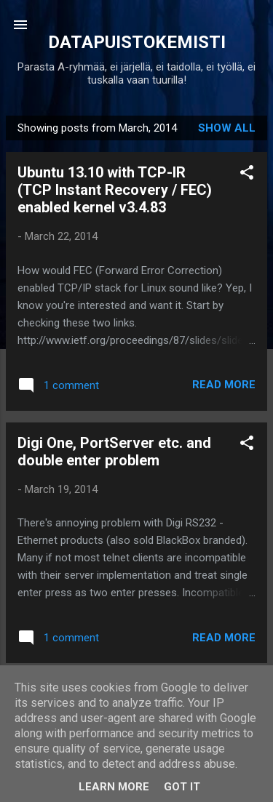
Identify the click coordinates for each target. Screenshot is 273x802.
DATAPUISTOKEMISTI (137, 42)
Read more (224, 384)
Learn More (114, 786)
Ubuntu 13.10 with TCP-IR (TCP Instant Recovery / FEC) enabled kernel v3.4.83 (114, 190)
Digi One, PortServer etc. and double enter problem (114, 451)
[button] (247, 175)
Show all (227, 128)
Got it (182, 786)
